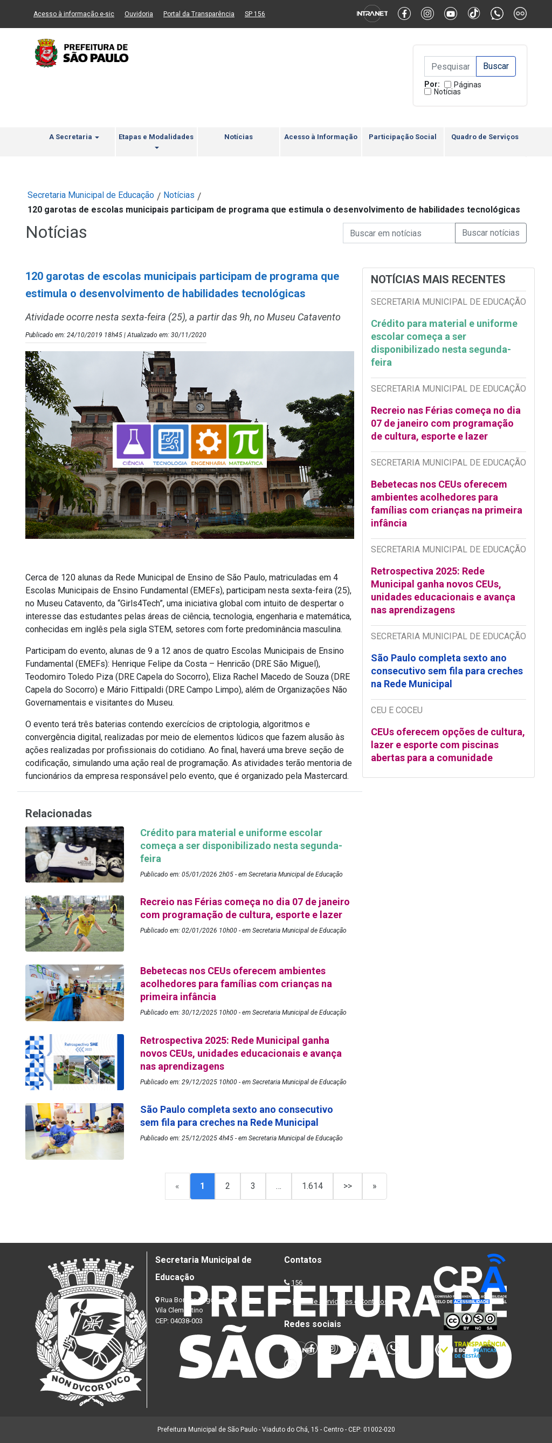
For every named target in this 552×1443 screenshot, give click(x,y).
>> (347, 1186)
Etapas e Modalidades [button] (156, 141)
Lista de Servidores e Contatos (340, 1301)
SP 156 (255, 14)
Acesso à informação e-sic (73, 14)
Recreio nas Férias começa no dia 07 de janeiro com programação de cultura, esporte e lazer (446, 423)
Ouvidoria (139, 14)
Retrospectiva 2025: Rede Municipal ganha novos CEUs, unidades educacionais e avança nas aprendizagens (443, 590)
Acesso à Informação (320, 137)
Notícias (447, 91)
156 (296, 1282)
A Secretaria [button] (74, 137)
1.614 (312, 1186)
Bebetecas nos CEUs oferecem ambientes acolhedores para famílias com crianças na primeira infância (446, 503)
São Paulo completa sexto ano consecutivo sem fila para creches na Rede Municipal (447, 670)
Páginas (467, 84)
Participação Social (403, 137)
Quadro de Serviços (485, 137)
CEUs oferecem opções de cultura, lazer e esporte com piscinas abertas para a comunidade (448, 744)
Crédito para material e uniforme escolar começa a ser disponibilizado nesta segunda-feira (444, 343)
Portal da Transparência (198, 14)
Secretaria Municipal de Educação (90, 195)
